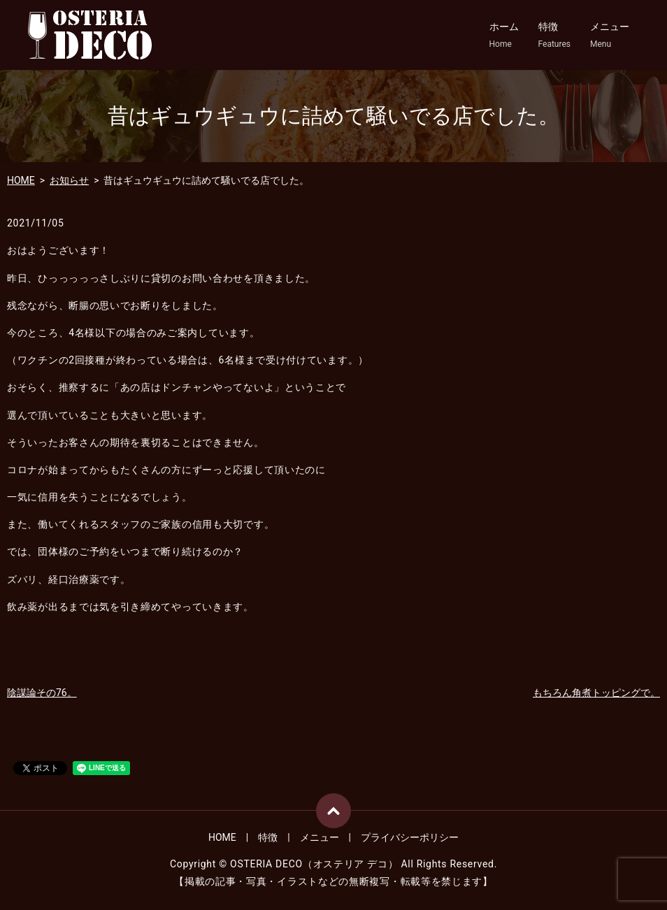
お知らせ (69, 180)
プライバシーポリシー (410, 837)
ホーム (504, 35)
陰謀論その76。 (42, 692)
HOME (21, 180)
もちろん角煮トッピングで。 (596, 692)
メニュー (609, 35)
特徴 (554, 35)
